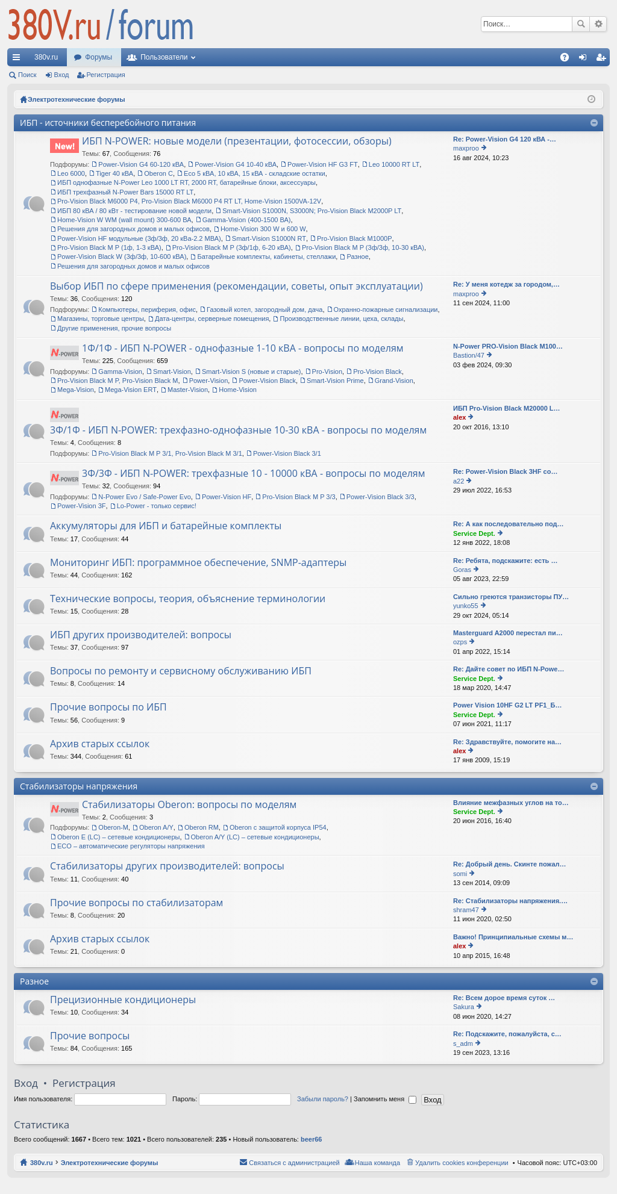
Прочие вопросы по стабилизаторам (136, 903)
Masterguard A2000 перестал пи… (508, 632)
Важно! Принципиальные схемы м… (513, 937)
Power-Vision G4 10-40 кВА (236, 164)
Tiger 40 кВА (114, 173)
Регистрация (106, 74)
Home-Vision (238, 389)
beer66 (311, 1139)
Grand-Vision (394, 380)
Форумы (98, 57)
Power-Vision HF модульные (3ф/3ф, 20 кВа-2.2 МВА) (139, 238)
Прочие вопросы (90, 1036)
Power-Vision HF (226, 496)
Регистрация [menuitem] (603, 59)
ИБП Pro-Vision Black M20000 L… (506, 408)
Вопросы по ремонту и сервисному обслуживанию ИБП (181, 671)
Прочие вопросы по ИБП (108, 707)
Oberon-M (113, 827)
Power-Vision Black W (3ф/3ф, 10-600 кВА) (121, 256)
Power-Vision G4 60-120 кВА (141, 164)
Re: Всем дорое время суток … (504, 997)
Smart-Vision (172, 371)
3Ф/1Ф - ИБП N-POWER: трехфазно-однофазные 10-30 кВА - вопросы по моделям (238, 430)
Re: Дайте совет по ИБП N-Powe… (508, 669)
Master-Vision (188, 389)
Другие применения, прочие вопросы (114, 328)
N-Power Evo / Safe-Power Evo (144, 496)
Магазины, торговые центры (100, 318)
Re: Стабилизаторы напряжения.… (510, 900)
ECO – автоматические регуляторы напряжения (131, 846)
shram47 (466, 909)
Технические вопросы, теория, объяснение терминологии (187, 599)
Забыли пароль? (322, 1098)
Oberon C (158, 173)
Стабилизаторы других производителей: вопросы (167, 866)
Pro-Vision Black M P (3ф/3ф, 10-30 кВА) (363, 247)
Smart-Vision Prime (335, 380)
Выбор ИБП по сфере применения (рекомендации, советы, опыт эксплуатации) (236, 287)
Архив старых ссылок (99, 744)
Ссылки (18, 59)
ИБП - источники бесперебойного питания (108, 122)
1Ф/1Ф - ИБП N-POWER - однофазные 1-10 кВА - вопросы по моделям (243, 349)
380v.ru (46, 57)
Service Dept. (474, 533)
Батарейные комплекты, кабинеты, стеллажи (266, 256)
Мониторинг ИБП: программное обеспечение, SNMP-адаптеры (198, 563)
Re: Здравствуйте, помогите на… (507, 741)
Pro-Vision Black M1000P (354, 238)
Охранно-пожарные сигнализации (386, 309)
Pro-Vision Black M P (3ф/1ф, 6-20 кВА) (231, 247)
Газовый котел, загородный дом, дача (264, 309)
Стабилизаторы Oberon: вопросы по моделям (189, 805)
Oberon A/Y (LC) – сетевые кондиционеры (255, 837)
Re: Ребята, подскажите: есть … (505, 560)
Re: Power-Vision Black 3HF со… (505, 471)
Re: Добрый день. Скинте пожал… (509, 864)
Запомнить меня (385, 1098)
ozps (460, 641)
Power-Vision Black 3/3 (380, 496)
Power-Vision (208, 380)
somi (460, 873)
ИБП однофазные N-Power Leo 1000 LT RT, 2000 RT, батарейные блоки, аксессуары (186, 182)
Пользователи (163, 57)
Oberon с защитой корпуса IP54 (278, 827)
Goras (462, 569)
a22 (458, 481)
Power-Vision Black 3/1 (287, 453)
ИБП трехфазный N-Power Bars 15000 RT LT (125, 192)
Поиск (581, 24)
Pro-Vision (327, 371)
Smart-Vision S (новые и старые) (251, 371)
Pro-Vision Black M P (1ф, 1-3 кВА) (109, 247)
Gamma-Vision (120, 371)
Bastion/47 (468, 355)
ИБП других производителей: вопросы (140, 635)
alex (459, 417)
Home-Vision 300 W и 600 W (263, 228)
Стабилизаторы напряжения (78, 786)
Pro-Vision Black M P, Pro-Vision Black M (117, 380)
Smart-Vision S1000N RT (269, 238)
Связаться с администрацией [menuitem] (294, 1162)
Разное (357, 256)
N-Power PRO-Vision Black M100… (508, 346)
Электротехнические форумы (109, 1162)
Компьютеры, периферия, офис (147, 309)
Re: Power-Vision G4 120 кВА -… (504, 139)
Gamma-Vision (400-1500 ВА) (246, 219)
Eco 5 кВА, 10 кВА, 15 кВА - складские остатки (254, 173)
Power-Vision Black (267, 380)
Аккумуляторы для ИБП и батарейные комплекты (165, 526)
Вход (61, 74)
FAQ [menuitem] (568, 59)
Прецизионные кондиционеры (123, 1000)
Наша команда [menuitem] (377, 1162)
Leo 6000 (71, 173)
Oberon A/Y (156, 827)
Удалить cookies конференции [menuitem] (462, 1162)
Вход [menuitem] (585, 59)
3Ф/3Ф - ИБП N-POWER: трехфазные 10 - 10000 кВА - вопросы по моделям (253, 474)
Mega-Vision (75, 389)
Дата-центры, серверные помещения (212, 318)
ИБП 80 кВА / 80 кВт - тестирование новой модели (134, 210)
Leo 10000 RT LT (394, 164)
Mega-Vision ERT (131, 389)
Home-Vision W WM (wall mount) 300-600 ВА (124, 219)
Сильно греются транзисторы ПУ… (511, 596)
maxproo (466, 148)
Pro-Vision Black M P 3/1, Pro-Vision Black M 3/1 (170, 453)
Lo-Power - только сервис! (156, 505)
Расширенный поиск (598, 24)
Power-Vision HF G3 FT (322, 164)
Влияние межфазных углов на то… (511, 802)
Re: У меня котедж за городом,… (506, 284)
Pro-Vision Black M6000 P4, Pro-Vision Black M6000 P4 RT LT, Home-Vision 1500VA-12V (189, 201)
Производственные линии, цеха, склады (341, 318)
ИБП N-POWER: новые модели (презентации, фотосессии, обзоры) (237, 141)
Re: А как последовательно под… (508, 523)
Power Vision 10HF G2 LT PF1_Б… (507, 705)
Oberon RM (201, 827)
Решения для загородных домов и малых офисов (133, 228)
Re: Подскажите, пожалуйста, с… (507, 1033)
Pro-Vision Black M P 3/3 (298, 496)
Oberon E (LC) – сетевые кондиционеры (118, 837)
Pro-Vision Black (377, 371)
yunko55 (465, 605)
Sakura (463, 1006)
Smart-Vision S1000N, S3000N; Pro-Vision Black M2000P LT (311, 210)
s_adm (463, 1043)
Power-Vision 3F (81, 505)
